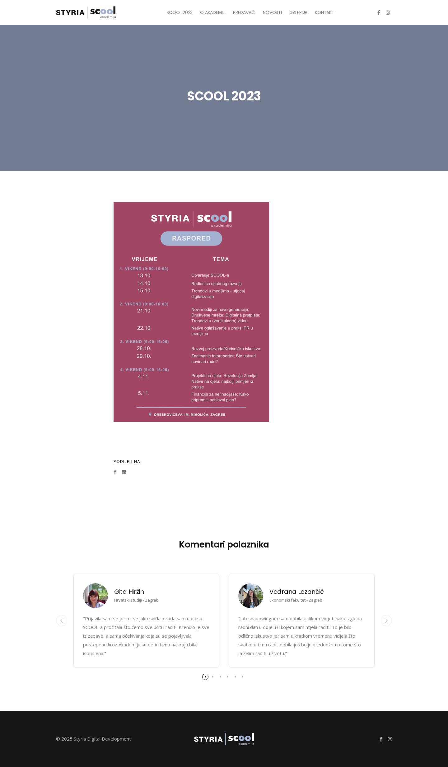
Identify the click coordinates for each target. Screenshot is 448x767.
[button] (205, 677)
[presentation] (61, 620)
